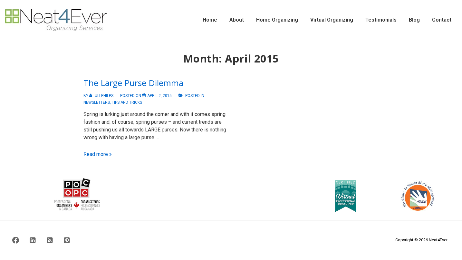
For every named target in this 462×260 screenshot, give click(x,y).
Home (210, 20)
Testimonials (381, 20)
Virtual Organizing (331, 20)
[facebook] (16, 240)
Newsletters (96, 102)
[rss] (50, 240)
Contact (441, 20)
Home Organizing (277, 20)
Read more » (97, 154)
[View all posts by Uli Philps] (101, 95)
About (236, 20)
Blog (414, 20)
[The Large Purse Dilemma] (159, 95)
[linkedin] (33, 240)
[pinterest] (67, 240)
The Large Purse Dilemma (133, 83)
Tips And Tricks (127, 102)
